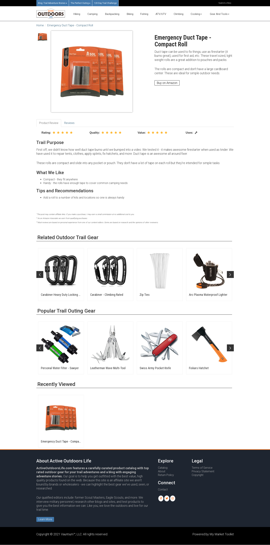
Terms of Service (202, 467)
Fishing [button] (144, 14)
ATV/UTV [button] (161, 14)
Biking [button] (130, 14)
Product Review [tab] (48, 123)
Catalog (162, 467)
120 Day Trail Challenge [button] (105, 3)
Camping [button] (92, 14)
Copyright (197, 475)
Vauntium (67, 534)
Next (230, 274)
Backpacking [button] (112, 14)
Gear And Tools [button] (219, 14)
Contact (163, 489)
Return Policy (166, 475)
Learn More (45, 519)
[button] (160, 498)
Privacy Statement (203, 471)
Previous (39, 274)
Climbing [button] (178, 14)
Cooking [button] (196, 14)
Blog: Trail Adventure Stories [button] (52, 3)
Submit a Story (225, 3)
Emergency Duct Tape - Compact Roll (70, 25)
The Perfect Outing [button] (80, 3)
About (161, 471)
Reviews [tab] (69, 123)
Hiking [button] (76, 14)
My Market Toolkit (222, 534)
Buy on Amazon (167, 83)
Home (40, 25)
